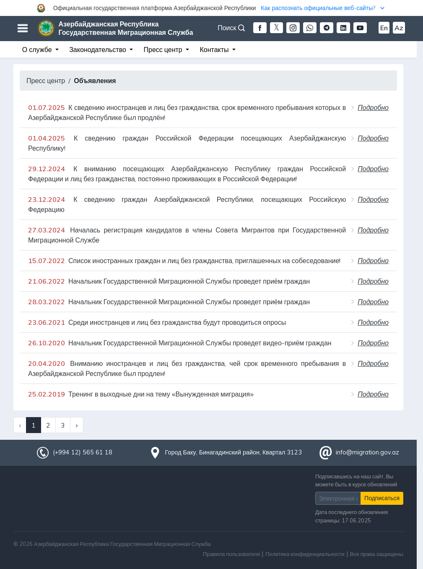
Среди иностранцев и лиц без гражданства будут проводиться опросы (157, 322)
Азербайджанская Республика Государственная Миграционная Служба (126, 28)
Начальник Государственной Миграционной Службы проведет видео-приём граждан (180, 343)
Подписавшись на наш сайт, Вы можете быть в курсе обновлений (356, 480)
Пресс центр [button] (164, 49)
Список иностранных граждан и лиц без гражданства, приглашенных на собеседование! (184, 260)
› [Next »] (76, 425)
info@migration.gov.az (367, 452)
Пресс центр (45, 80)
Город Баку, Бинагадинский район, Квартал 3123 (233, 452)
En (384, 27)
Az (398, 27)
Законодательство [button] (98, 49)
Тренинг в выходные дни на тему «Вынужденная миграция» (141, 394)
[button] (211, 8)
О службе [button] (38, 49)
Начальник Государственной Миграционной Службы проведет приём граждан (169, 281)
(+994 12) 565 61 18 (82, 452)
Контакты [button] (215, 49)
